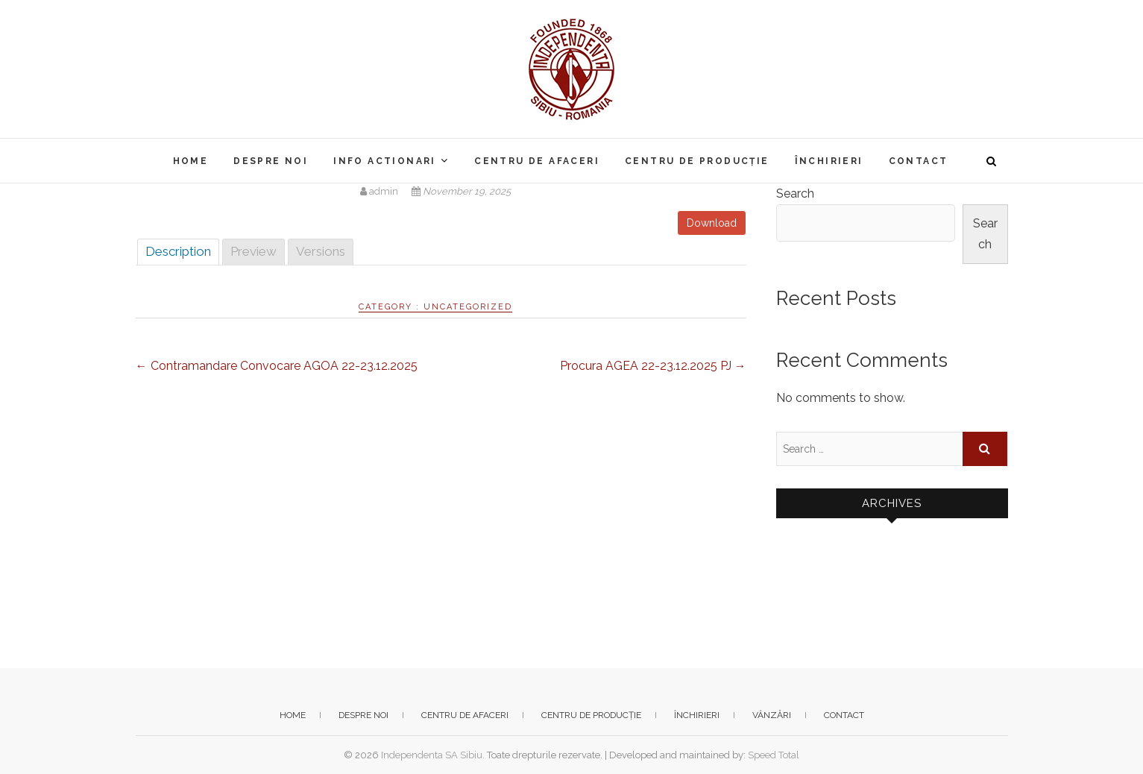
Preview (253, 251)
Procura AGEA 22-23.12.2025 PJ (653, 366)
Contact (918, 161)
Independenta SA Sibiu (431, 755)
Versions (320, 251)
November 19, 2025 (461, 191)
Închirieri (829, 161)
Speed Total (773, 755)
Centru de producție (697, 161)
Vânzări (771, 715)
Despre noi (270, 161)
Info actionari (384, 161)
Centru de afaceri (536, 161)
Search (795, 193)
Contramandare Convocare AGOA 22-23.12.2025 (277, 366)
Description (178, 251)
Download (712, 223)
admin (380, 191)
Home (191, 161)
